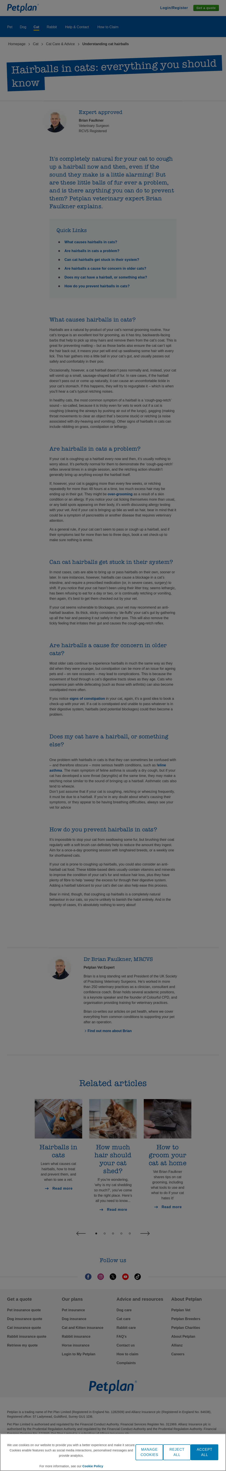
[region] (113, 1452)
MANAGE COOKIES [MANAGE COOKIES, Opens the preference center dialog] (149, 1452)
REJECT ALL (177, 1452)
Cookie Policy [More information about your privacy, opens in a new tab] (92, 1466)
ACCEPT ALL (204, 1452)
